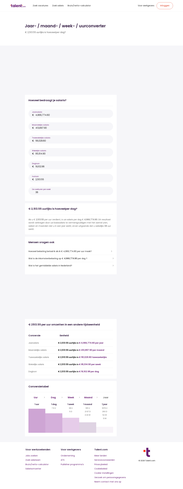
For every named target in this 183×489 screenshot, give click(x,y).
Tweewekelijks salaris (41, 138)
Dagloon (36, 163)
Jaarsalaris (37, 112)
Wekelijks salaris (39, 150)
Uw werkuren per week (41, 189)
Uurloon (35, 176)
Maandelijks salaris (40, 125)
